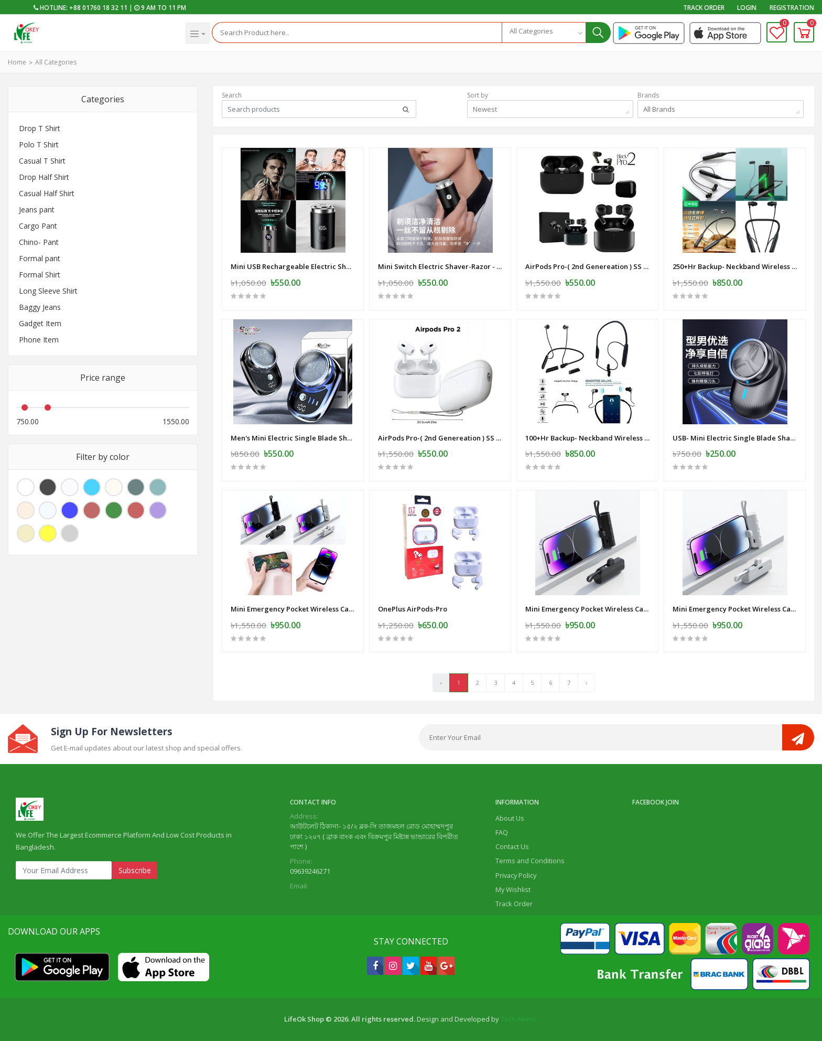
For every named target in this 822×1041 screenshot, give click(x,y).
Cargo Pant (38, 226)
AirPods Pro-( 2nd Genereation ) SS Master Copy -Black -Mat (587, 266)
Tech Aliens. (519, 1019)
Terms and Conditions (530, 860)
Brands (648, 95)
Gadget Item (40, 323)
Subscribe (134, 870)
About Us (509, 818)
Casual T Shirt (42, 161)
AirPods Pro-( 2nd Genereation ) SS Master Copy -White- (440, 438)
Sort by (477, 95)
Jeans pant (37, 209)
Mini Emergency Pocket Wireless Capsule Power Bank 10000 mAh (293, 609)
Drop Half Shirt (44, 177)
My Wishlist (513, 889)
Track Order (703, 7)
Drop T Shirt (39, 128)
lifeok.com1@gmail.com (327, 895)
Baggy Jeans (40, 307)
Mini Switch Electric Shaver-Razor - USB (440, 266)
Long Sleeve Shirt (48, 291)
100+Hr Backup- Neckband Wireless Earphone (587, 438)
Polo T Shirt (39, 144)
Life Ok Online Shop (663, 816)
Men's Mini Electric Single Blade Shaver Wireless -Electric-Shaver (293, 438)
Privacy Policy (515, 875)
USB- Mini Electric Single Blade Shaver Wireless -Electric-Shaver (735, 438)
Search (232, 95)
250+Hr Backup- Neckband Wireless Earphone (735, 266)
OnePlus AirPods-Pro (412, 609)
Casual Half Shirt (46, 193)
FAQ (501, 832)
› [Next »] (586, 682)
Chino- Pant (39, 242)
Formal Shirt (39, 275)
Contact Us (512, 846)
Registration (792, 7)
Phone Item (39, 340)
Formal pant (39, 258)
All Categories (56, 62)
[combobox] (544, 32)
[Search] (357, 32)
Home (17, 62)
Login (746, 7)
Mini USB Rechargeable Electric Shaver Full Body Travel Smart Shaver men (293, 266)
